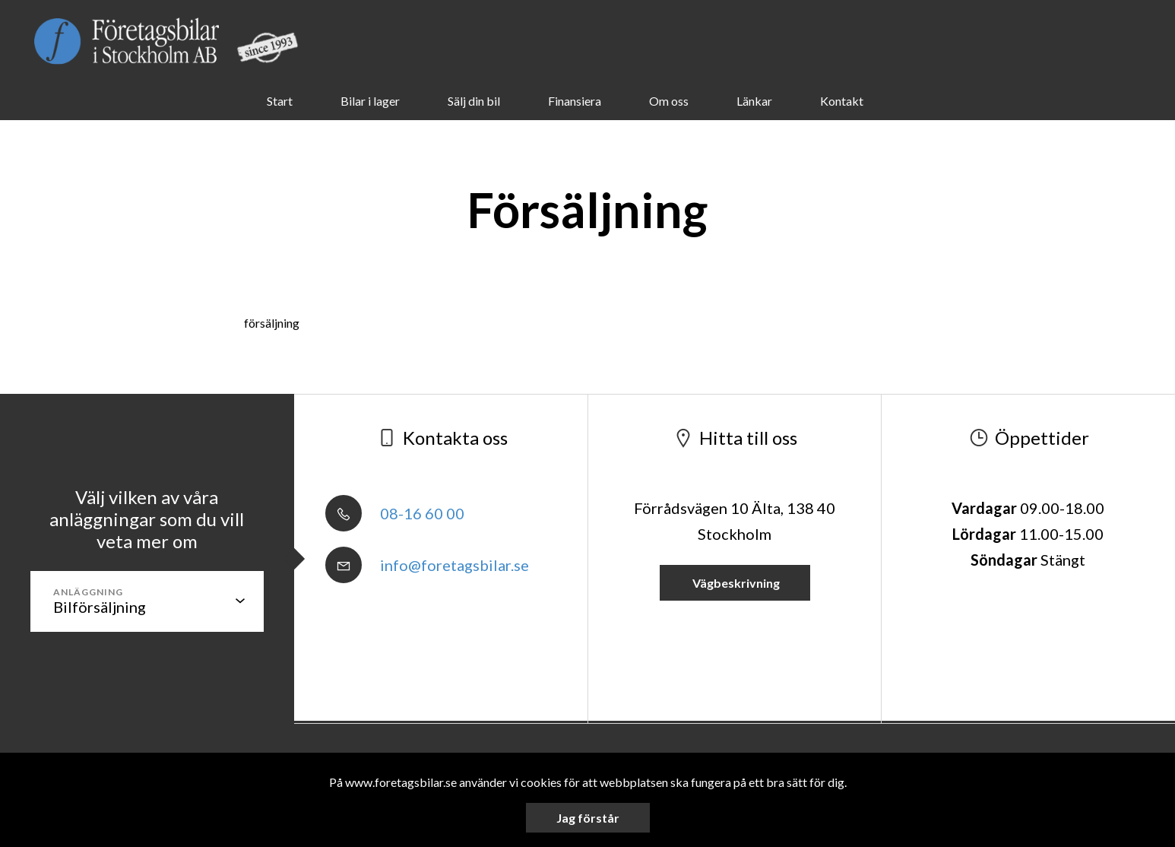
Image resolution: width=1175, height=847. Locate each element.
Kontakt (841, 101)
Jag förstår (587, 818)
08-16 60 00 (394, 513)
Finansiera (574, 101)
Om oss (669, 101)
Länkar (754, 101)
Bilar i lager (370, 101)
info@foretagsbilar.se (427, 565)
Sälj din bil (474, 101)
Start (280, 101)
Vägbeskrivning (735, 583)
